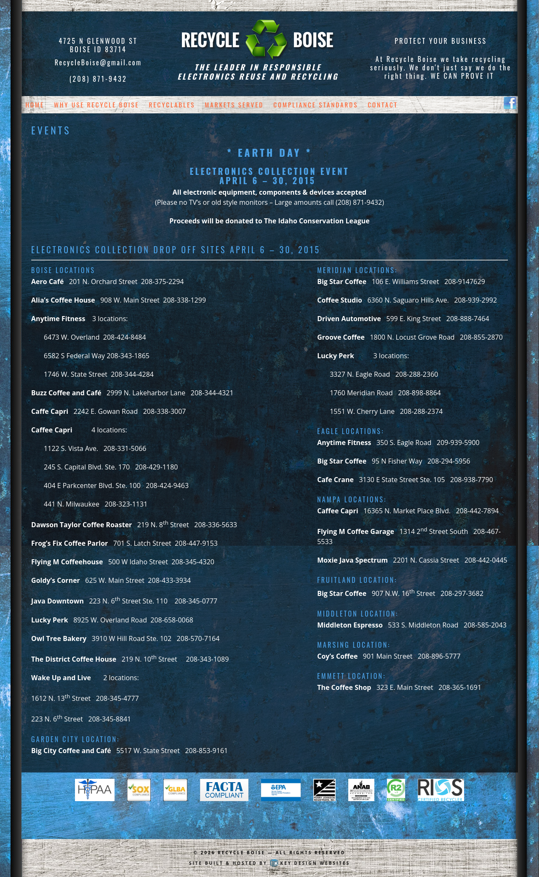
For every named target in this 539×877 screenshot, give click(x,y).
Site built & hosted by (269, 863)
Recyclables (172, 104)
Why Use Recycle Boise (96, 104)
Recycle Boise (241, 853)
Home (35, 104)
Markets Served (234, 104)
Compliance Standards (315, 104)
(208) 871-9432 (98, 79)
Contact (383, 104)
